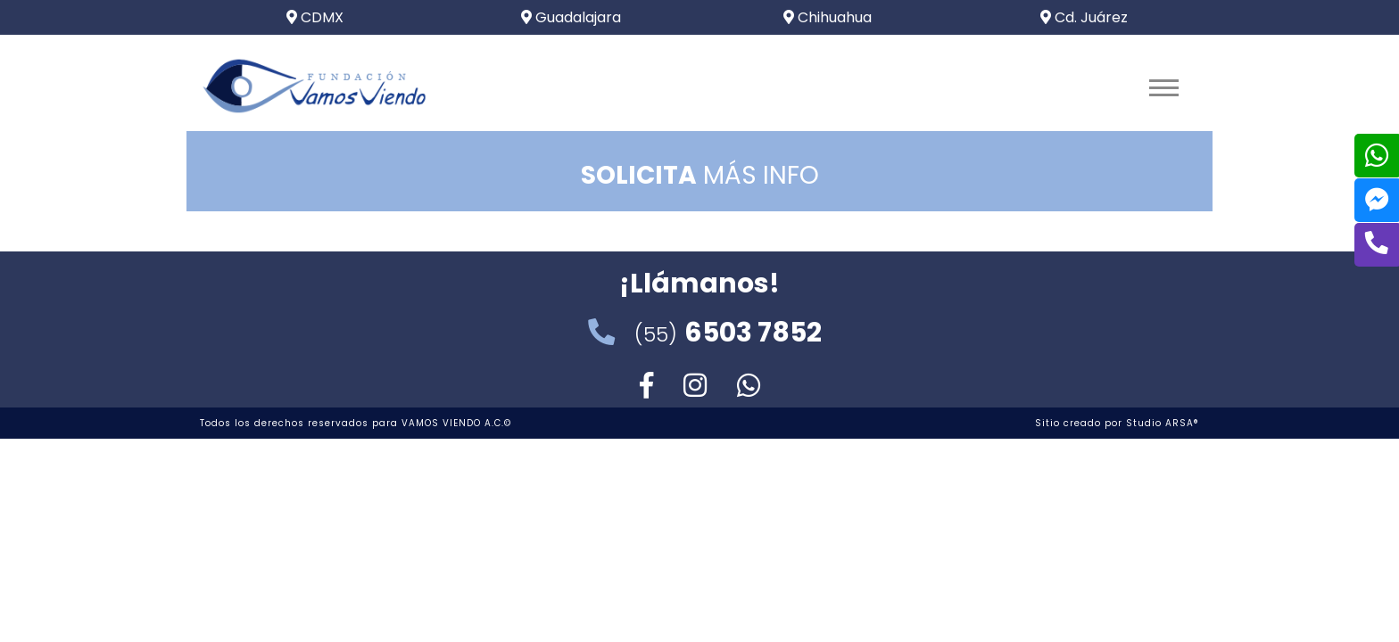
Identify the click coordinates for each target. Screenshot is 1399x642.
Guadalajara (571, 17)
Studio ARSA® (1162, 423)
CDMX (315, 17)
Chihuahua (827, 17)
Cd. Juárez (1084, 17)
